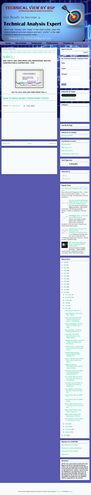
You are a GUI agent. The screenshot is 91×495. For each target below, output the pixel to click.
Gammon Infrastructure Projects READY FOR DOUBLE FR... (72, 354)
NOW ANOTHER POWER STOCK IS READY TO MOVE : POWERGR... (73, 319)
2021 (65, 273)
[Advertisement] (29, 126)
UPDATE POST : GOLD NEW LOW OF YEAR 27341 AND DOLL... (74, 348)
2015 (65, 289)
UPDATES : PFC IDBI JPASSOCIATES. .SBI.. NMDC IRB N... (72, 336)
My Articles (20, 43)
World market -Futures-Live (69, 154)
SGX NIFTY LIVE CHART (69, 451)
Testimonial (36, 43)
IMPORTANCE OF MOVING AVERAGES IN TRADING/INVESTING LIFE (78, 230)
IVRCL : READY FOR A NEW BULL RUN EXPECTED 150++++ (74, 360)
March (67, 426)
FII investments (66, 144)
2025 (65, 262)
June (67, 305)
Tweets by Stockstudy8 (68, 99)
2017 (65, 284)
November (68, 294)
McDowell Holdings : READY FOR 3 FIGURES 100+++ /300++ (74, 325)
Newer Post (6, 143)
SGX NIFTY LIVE (67, 150)
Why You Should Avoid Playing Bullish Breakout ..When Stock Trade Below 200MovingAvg (78, 202)
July (66, 303)
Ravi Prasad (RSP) (67, 135)
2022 (65, 270)
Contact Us (68, 43)
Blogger (71, 491)
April (67, 424)
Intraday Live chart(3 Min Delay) (71, 448)
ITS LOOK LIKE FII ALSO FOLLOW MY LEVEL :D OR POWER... (73, 378)
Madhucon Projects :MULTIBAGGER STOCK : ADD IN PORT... (74, 366)
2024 (65, 265)
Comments (66, 178)
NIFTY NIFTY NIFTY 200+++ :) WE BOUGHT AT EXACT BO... (74, 405)
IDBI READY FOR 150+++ (73, 310)
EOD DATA (65, 454)
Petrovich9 (59, 491)
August (67, 300)
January (68, 432)
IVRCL (8, 57)
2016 (65, 287)
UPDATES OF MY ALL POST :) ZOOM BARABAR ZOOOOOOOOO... (74, 372)
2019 (65, 278)
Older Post (52, 143)
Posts (65, 175)
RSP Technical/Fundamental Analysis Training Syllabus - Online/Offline (77, 244)
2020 (65, 276)
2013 (65, 435)
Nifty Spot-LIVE (66, 147)
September (68, 297)
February (68, 429)
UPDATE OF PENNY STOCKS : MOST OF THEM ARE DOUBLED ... (74, 342)
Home (8, 43)
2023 (65, 267)
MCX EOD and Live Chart (69, 445)
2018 (65, 281)
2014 (65, 292)
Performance (52, 43)
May (66, 308)
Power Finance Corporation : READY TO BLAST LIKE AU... (73, 390)
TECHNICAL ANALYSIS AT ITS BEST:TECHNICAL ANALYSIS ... (74, 384)
